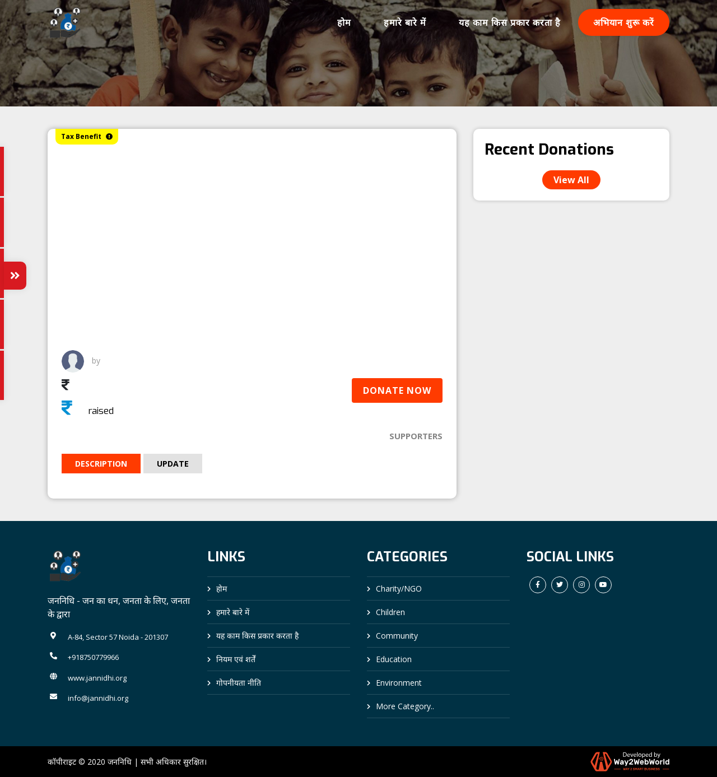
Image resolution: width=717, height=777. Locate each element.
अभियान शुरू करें (623, 22)
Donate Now (397, 390)
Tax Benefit (87, 136)
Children (390, 612)
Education (394, 659)
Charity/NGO (399, 588)
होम (344, 22)
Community (397, 635)
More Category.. (405, 706)
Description (101, 463)
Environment (399, 682)
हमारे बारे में (405, 22)
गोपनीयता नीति (238, 682)
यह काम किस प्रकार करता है (510, 22)
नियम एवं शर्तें (235, 659)
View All (571, 180)
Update (173, 463)
